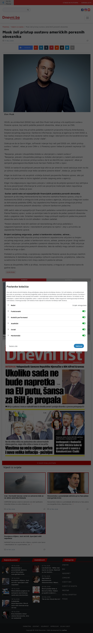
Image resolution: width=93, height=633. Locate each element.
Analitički (14, 323)
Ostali (13, 329)
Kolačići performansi (19, 317)
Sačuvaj (79, 346)
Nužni (13, 305)
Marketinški (15, 335)
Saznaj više (13, 346)
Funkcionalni (16, 311)
